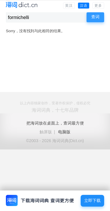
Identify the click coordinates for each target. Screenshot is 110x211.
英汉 (69, 6)
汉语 (83, 6)
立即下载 (92, 200)
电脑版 (64, 132)
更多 (98, 6)
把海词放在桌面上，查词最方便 (55, 123)
